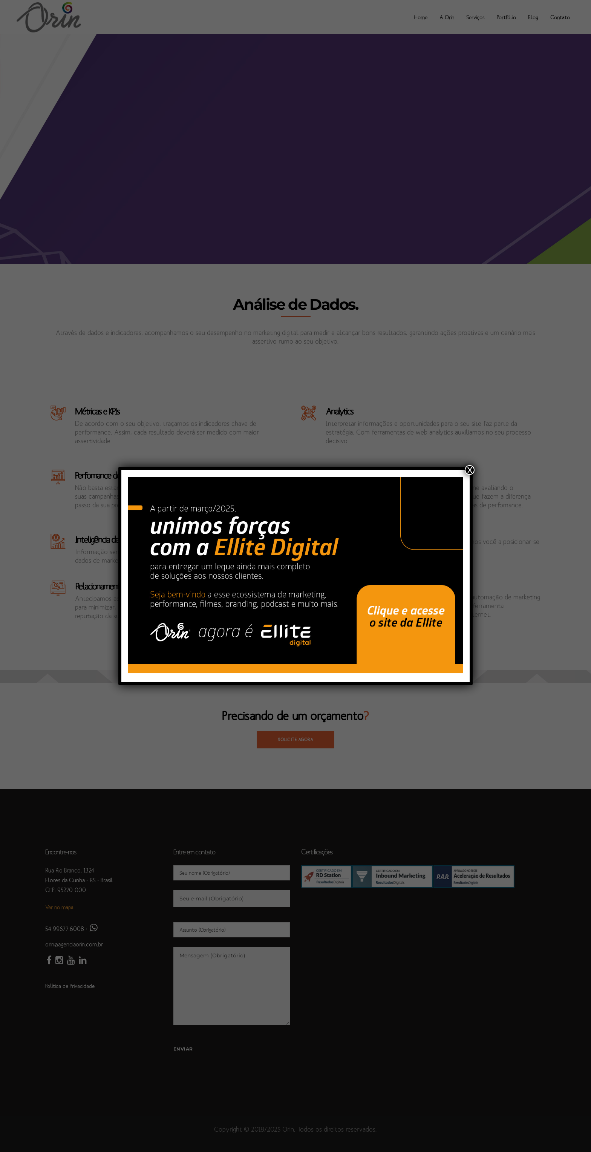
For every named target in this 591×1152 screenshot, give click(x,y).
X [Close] (470, 470)
